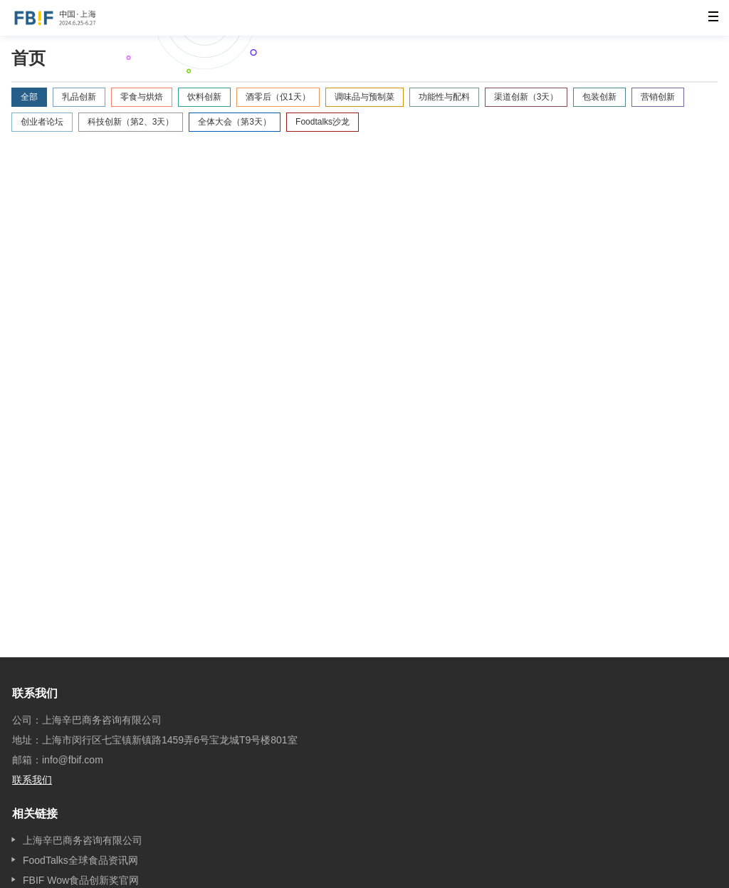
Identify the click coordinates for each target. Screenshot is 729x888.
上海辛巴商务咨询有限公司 (82, 840)
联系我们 (32, 779)
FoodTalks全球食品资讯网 (80, 860)
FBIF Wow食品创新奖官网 (81, 880)
